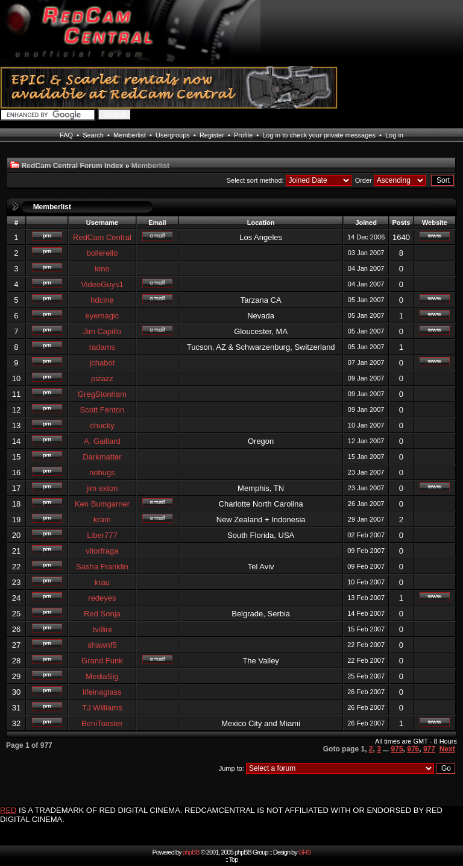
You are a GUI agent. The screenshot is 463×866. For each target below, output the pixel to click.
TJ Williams (102, 707)
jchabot (102, 362)
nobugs (102, 472)
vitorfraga (102, 550)
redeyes (102, 597)
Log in (394, 135)
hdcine (101, 300)
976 (413, 749)
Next (447, 749)
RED (8, 810)
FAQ (66, 135)
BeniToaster (102, 723)
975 (397, 749)
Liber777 (102, 535)
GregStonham (102, 394)
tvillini (102, 629)
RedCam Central (102, 237)
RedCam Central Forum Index (73, 166)
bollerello (102, 253)
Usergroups (173, 135)
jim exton (102, 488)
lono (102, 268)
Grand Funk (102, 660)
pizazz (102, 378)
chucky (102, 425)
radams (102, 347)
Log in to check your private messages (319, 135)
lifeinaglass (102, 692)
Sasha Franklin (102, 566)
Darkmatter (102, 456)
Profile (243, 135)
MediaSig (102, 676)
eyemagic (102, 315)
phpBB (191, 852)
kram (102, 519)
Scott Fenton (102, 409)
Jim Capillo (102, 331)
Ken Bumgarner (102, 503)
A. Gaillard (102, 441)
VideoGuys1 (102, 284)
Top (233, 859)
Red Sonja (102, 613)
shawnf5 (101, 645)
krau (102, 582)
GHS (304, 852)
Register (212, 135)
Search (93, 135)
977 (429, 749)
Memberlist (129, 135)
